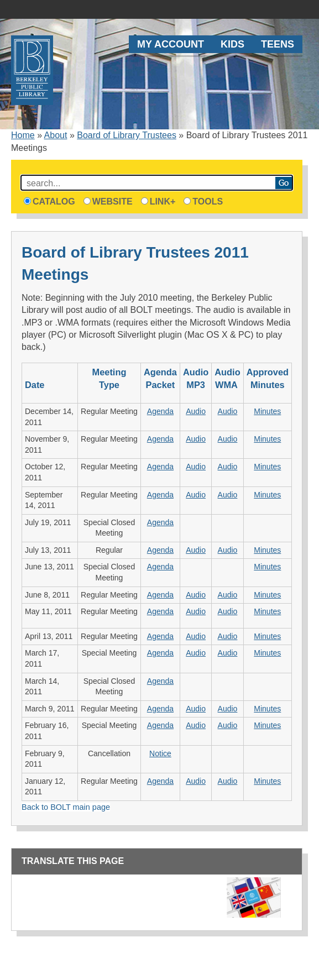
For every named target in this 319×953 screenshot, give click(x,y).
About (55, 135)
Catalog (49, 201)
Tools (203, 201)
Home (23, 135)
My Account (170, 44)
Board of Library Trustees (126, 135)
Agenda (160, 411)
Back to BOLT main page (66, 807)
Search (283, 183)
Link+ (158, 201)
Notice (160, 753)
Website (108, 201)
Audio (196, 411)
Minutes (267, 411)
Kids (232, 44)
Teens (277, 44)
